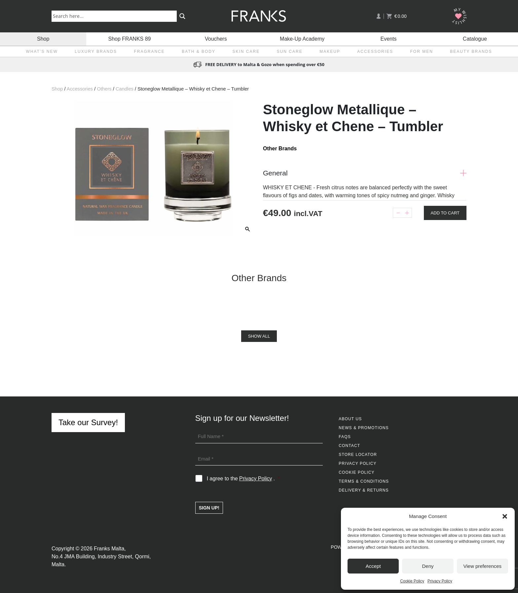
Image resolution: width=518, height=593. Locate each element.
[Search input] (115, 16)
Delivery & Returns (363, 490)
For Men (421, 51)
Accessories (375, 51)
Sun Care (290, 51)
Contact (349, 445)
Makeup (329, 51)
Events (389, 39)
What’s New (41, 51)
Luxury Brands (96, 51)
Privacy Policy (439, 581)
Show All (259, 336)
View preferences (482, 566)
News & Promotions (363, 428)
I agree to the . (243, 479)
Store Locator (358, 454)
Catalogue (475, 39)
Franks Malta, (110, 548)
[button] (504, 516)
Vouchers (216, 39)
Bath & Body (198, 51)
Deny (427, 566)
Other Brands (280, 148)
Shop (43, 39)
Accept (373, 566)
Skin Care (246, 51)
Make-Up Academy (302, 39)
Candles (124, 89)
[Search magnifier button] (182, 16)
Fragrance (149, 51)
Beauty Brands (471, 51)
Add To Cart (445, 212)
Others (104, 89)
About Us (350, 419)
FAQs (345, 436)
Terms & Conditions (364, 481)
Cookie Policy (412, 581)
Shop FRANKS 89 (129, 39)
